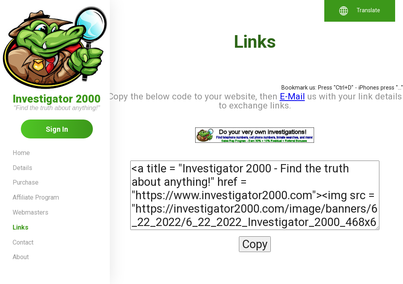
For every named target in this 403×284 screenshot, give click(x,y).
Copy (255, 244)
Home (21, 153)
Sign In (57, 129)
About (21, 257)
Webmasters (30, 212)
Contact (23, 242)
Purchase (26, 182)
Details (22, 168)
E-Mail (292, 96)
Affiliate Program (36, 197)
